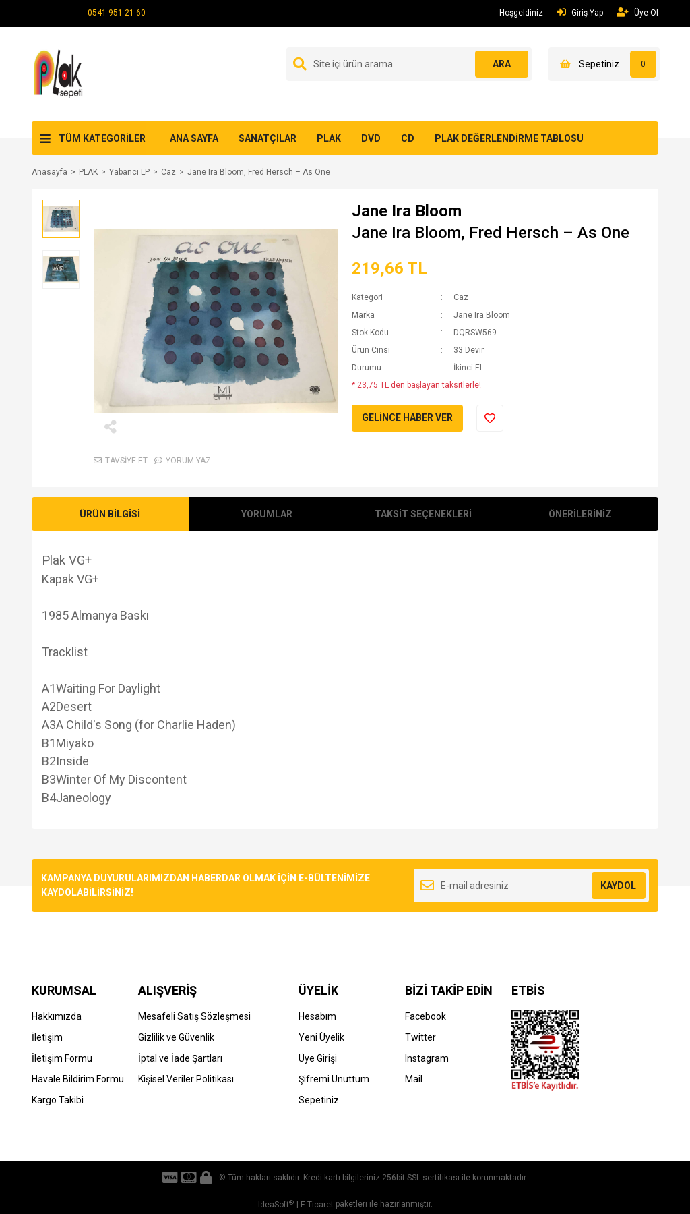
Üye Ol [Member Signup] (637, 12)
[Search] (409, 64)
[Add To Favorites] (489, 418)
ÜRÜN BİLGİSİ (110, 514)
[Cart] (604, 64)
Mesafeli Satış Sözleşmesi (194, 1016)
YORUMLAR (266, 514)
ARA (502, 64)
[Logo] (60, 73)
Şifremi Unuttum (334, 1079)
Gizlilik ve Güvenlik (176, 1037)
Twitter (420, 1037)
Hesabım (317, 1016)
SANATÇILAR (267, 138)
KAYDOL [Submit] (618, 885)
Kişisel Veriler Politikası (186, 1079)
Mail (413, 1079)
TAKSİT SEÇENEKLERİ (423, 514)
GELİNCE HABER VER (407, 417)
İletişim (47, 1037)
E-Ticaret (317, 1204)
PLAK (329, 138)
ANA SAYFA (194, 138)
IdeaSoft (276, 1204)
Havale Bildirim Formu (78, 1079)
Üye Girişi (318, 1058)
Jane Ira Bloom (407, 211)
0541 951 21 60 (117, 13)
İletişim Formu (62, 1058)
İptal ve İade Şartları (180, 1058)
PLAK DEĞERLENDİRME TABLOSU (509, 138)
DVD (371, 138)
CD (407, 138)
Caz (460, 297)
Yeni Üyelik (321, 1037)
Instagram (427, 1058)
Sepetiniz (319, 1100)
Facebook (425, 1016)
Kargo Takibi (58, 1100)
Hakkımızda (57, 1016)
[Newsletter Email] (531, 885)
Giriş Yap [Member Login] (580, 12)
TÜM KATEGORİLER (102, 138)
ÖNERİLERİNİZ (580, 514)
